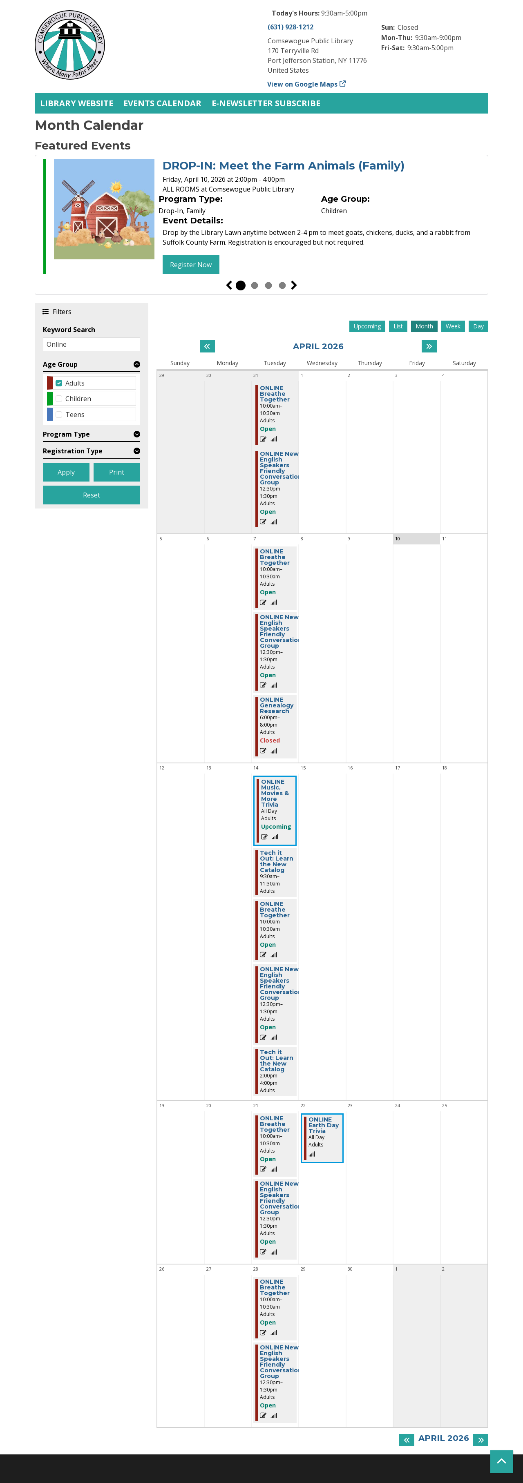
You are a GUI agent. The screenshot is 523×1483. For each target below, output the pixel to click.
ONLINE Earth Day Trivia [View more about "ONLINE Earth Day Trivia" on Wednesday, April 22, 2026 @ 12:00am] (323, 1125)
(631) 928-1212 (290, 26)
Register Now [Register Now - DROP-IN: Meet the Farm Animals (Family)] (191, 264)
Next (294, 285)
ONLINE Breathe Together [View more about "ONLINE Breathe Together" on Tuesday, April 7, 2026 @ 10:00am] (275, 557)
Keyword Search (69, 329)
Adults (75, 383)
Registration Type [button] (73, 450)
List (398, 326)
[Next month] (429, 346)
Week (453, 326)
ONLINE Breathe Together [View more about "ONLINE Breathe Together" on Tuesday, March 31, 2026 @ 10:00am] (275, 393)
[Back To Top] (501, 1461)
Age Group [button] (60, 364)
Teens (75, 414)
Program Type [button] (66, 434)
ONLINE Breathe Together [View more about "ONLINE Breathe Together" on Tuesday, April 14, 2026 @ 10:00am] (275, 909)
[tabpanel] (261, 218)
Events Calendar (162, 103)
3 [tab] (268, 285)
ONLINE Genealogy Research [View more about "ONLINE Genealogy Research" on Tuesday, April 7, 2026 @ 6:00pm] (276, 705)
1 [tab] (241, 285)
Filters (62, 311)
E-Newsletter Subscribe (266, 103)
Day (478, 326)
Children (78, 398)
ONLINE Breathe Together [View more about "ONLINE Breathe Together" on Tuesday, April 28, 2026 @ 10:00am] (275, 1287)
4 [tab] (282, 285)
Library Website (76, 103)
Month (424, 326)
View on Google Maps (302, 84)
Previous (229, 285)
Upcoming (367, 326)
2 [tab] (254, 285)
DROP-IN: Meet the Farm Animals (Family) (284, 165)
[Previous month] (207, 346)
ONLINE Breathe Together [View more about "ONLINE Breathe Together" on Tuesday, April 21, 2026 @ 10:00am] (275, 1124)
